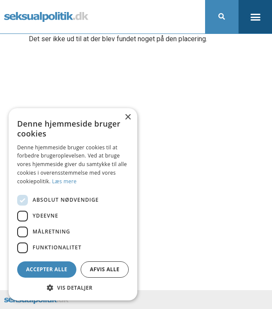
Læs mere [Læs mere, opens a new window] (64, 181)
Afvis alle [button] (104, 269)
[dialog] (73, 204)
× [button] (127, 117)
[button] (222, 16)
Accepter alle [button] (46, 269)
